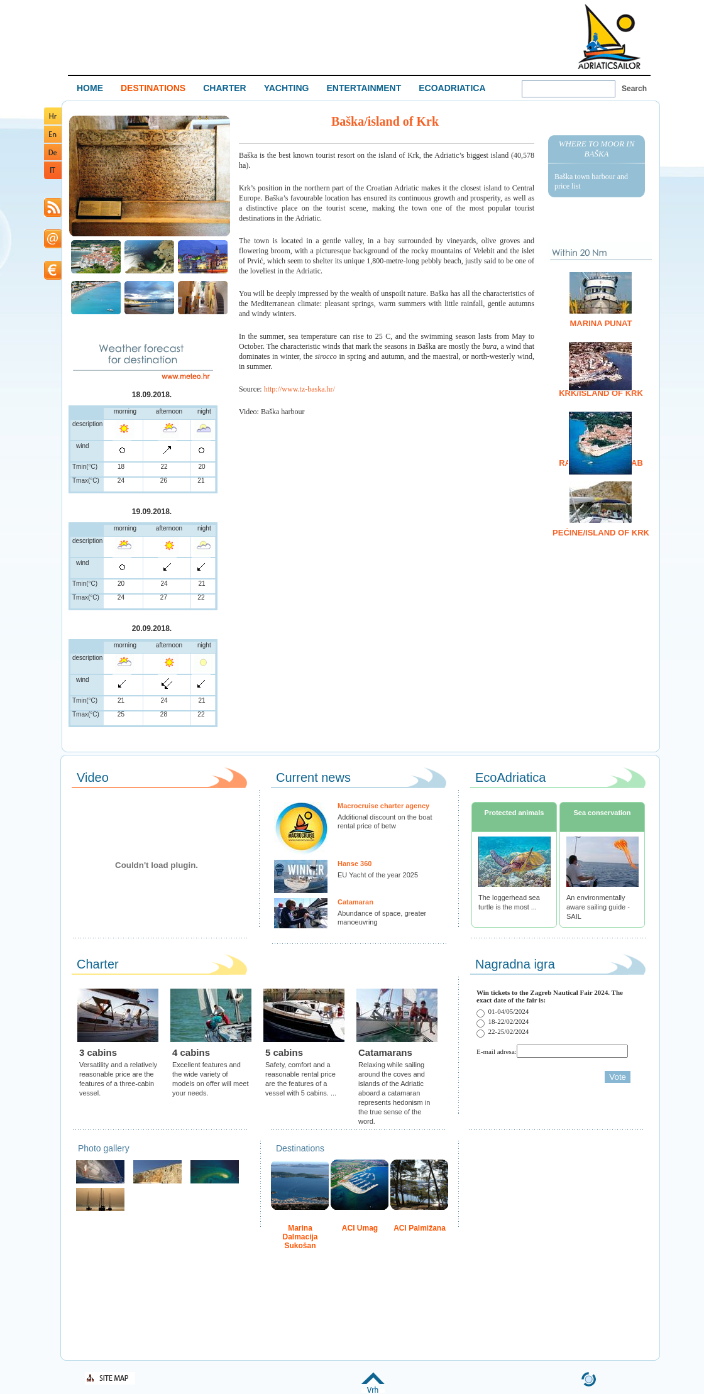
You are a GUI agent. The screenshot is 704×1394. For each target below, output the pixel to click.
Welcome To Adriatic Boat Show (609, 36)
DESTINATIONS (153, 88)
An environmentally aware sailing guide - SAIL (598, 907)
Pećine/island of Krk (601, 532)
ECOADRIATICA (452, 88)
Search (634, 88)
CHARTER (224, 88)
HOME (90, 88)
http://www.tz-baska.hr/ (299, 389)
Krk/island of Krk (601, 393)
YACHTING (286, 88)
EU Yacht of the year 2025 (378, 875)
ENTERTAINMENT (363, 88)
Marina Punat (601, 323)
